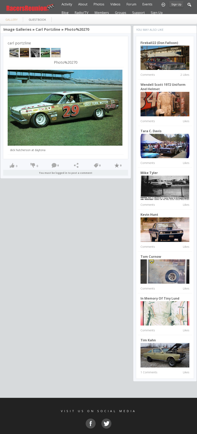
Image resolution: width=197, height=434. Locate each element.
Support (138, 12)
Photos (98, 4)
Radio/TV (81, 12)
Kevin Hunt (149, 214)
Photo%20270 (77, 29)
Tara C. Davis (151, 131)
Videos (115, 4)
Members (101, 12)
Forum (131, 4)
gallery (11, 19)
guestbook (37, 19)
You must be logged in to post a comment (65, 173)
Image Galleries (17, 29)
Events (147, 4)
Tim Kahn (148, 340)
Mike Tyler (149, 173)
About (82, 4)
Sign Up (176, 4)
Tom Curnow (151, 256)
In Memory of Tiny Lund (160, 298)
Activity (67, 4)
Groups (120, 12)
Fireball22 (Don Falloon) (159, 43)
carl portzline (48, 29)
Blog (65, 12)
